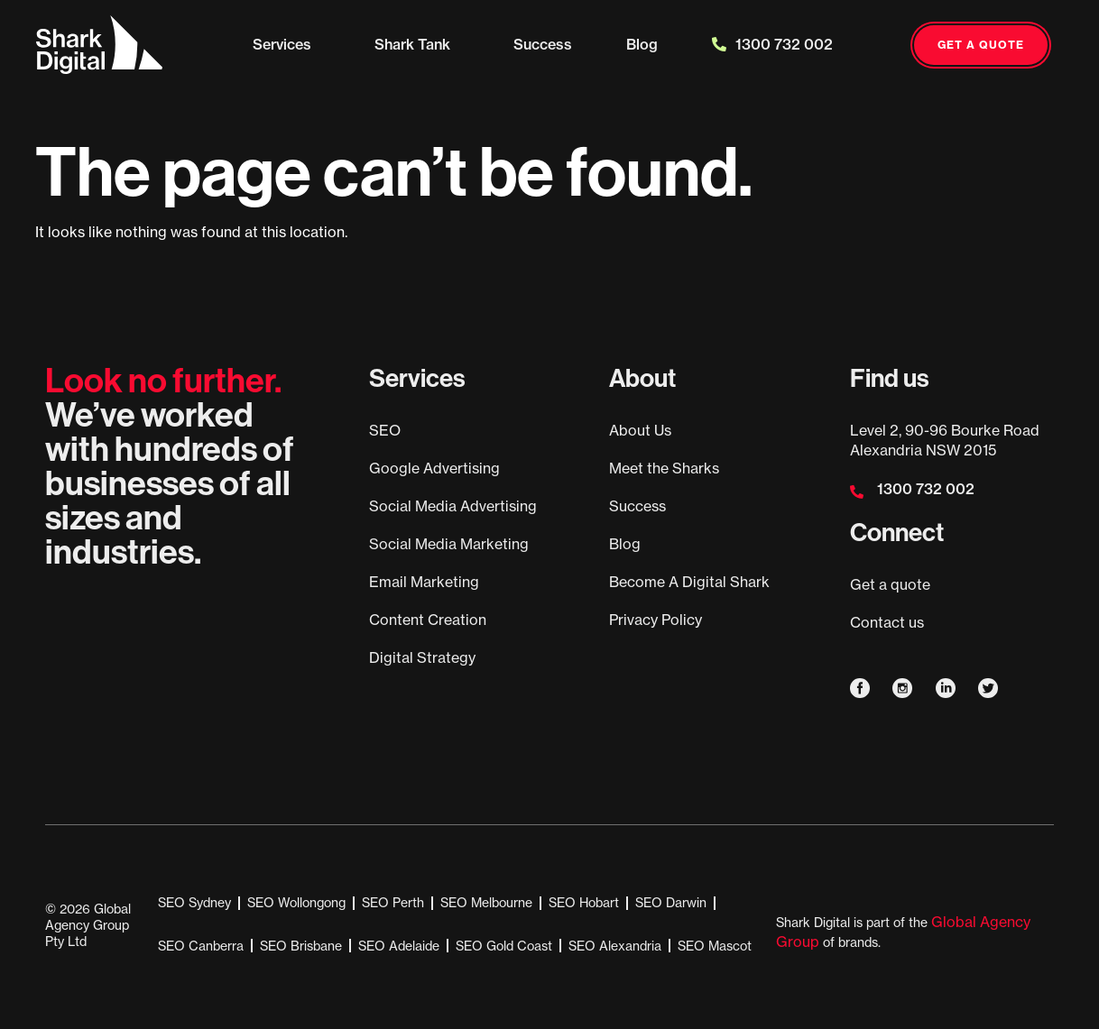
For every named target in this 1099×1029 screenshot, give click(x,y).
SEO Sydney (194, 903)
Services (286, 44)
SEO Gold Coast (504, 946)
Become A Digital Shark (689, 582)
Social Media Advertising (453, 506)
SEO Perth (393, 903)
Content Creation (427, 620)
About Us (640, 430)
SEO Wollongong (296, 903)
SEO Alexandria (614, 946)
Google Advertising (434, 468)
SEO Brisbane (301, 946)
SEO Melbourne (486, 903)
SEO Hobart (584, 903)
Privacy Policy (655, 620)
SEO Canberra (201, 946)
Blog (642, 44)
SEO (385, 430)
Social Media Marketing (449, 544)
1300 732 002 (772, 44)
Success (542, 44)
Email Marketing (424, 582)
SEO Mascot (715, 946)
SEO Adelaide (398, 946)
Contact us (887, 622)
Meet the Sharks (664, 468)
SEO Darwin (670, 903)
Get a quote (890, 584)
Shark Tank (416, 44)
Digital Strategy (422, 657)
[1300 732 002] (857, 492)
